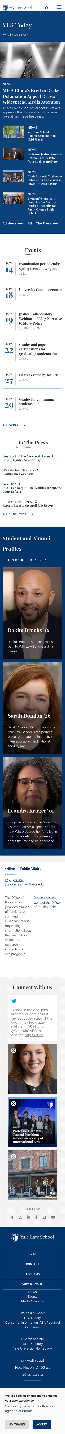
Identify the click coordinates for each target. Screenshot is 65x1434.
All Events (11, 425)
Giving (32, 1254)
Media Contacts (32, 1301)
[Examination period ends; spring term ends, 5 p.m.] (32, 270)
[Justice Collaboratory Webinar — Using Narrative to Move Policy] (32, 323)
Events (32, 1296)
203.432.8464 (14, 880)
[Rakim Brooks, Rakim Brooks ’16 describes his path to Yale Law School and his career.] (32, 613)
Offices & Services (32, 1313)
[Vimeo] (44, 1217)
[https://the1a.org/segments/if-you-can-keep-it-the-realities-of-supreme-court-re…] (32, 488)
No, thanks (17, 1424)
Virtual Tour (32, 1284)
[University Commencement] (32, 295)
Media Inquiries (45, 897)
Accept (41, 1424)
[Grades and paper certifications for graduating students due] (32, 353)
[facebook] (36, 1217)
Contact (32, 1264)
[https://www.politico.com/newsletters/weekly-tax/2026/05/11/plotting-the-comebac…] (32, 472)
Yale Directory (32, 1344)
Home (6, 34)
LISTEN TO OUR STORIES (22, 560)
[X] (12, 1217)
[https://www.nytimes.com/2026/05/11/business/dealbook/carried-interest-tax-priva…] (32, 458)
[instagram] (20, 1217)
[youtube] (53, 1217)
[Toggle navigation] (59, 7)
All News (9, 223)
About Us (32, 1274)
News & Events (20, 34)
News (32, 1292)
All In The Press (39, 223)
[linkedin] (28, 1217)
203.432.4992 (32, 1374)
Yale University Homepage (32, 1348)
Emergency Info (32, 1339)
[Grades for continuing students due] (32, 405)
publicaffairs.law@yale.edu (24, 884)
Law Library (32, 1318)
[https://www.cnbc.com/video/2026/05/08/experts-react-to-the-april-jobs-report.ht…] (32, 504)
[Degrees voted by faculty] (32, 380)
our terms (25, 1411)
